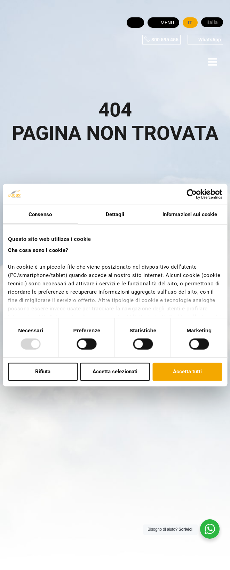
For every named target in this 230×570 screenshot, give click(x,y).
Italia (212, 22)
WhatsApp (209, 39)
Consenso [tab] (40, 214)
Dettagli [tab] (115, 214)
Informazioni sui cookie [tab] (189, 214)
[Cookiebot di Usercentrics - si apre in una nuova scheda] (191, 194)
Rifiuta (42, 371)
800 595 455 (165, 39)
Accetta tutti (187, 371)
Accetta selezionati (115, 371)
